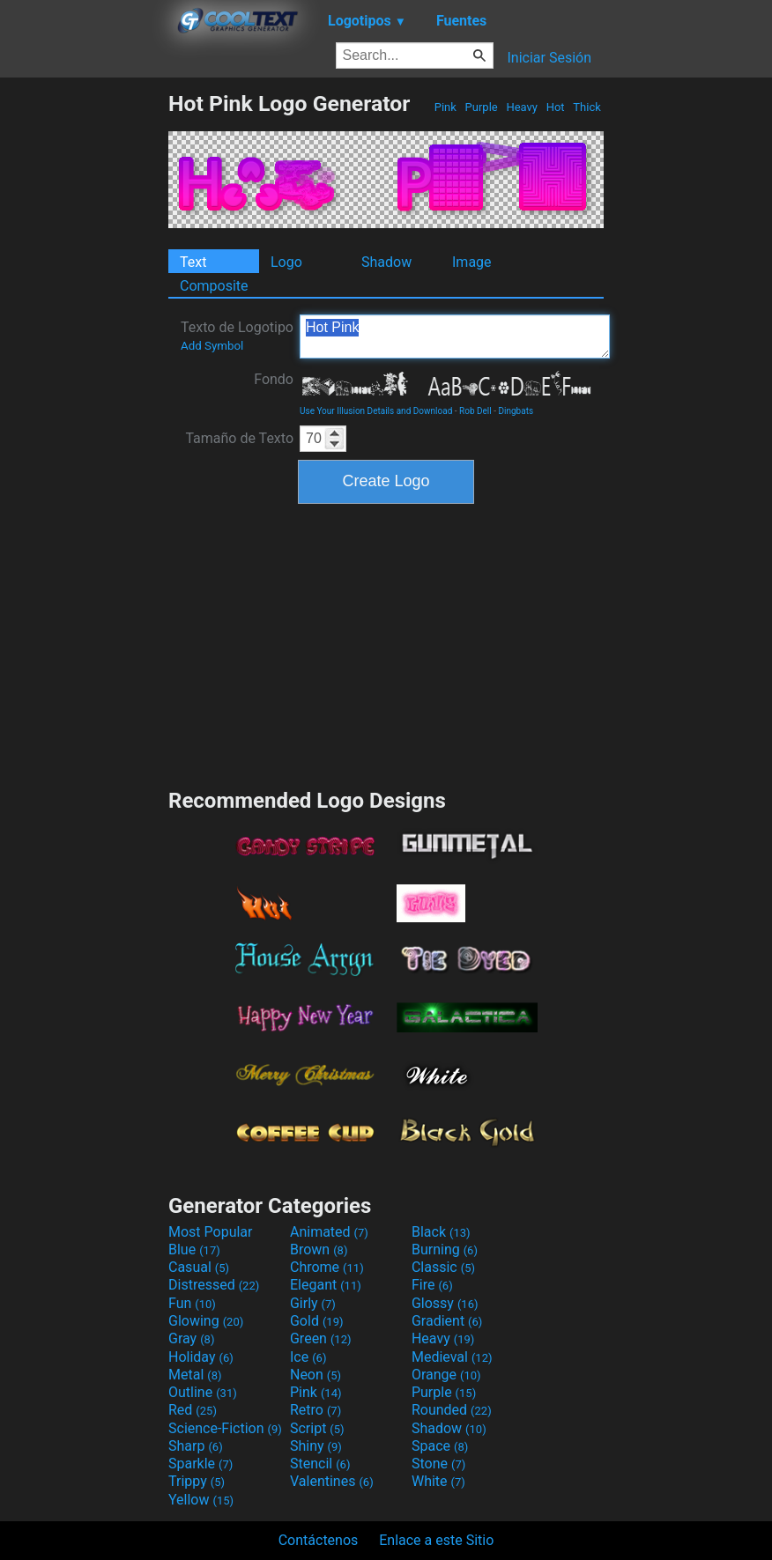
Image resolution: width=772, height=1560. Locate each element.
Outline (202, 1392)
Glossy (445, 1303)
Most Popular (210, 1232)
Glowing (205, 1320)
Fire (432, 1284)
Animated (329, 1232)
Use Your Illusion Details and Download (376, 411)
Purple (481, 107)
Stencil (320, 1463)
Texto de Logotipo (237, 335)
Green (321, 1338)
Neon (315, 1374)
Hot (555, 107)
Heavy (521, 107)
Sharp (195, 1446)
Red (192, 1409)
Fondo (273, 379)
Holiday (201, 1357)
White (438, 1481)
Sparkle (200, 1463)
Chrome (327, 1267)
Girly (313, 1303)
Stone (438, 1463)
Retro (315, 1409)
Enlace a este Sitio (436, 1540)
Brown (318, 1249)
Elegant (325, 1284)
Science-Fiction (225, 1428)
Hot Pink (455, 336)
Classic (443, 1267)
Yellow (201, 1499)
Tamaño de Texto (239, 438)
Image (472, 262)
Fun (192, 1303)
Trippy (196, 1481)
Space (440, 1446)
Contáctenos (318, 1540)
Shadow (386, 262)
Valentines (332, 1481)
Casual (198, 1267)
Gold (317, 1320)
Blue (194, 1249)
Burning (445, 1249)
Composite (214, 285)
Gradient (447, 1320)
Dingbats (515, 411)
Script (317, 1428)
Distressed (213, 1284)
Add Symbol (212, 345)
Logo (286, 262)
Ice (308, 1357)
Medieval (452, 1357)
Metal (195, 1374)
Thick (587, 107)
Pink (446, 107)
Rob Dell (475, 411)
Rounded (452, 1409)
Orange (446, 1374)
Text (193, 262)
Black (441, 1232)
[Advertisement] (83, 355)
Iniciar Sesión (549, 57)
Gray (191, 1338)
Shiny (316, 1446)
